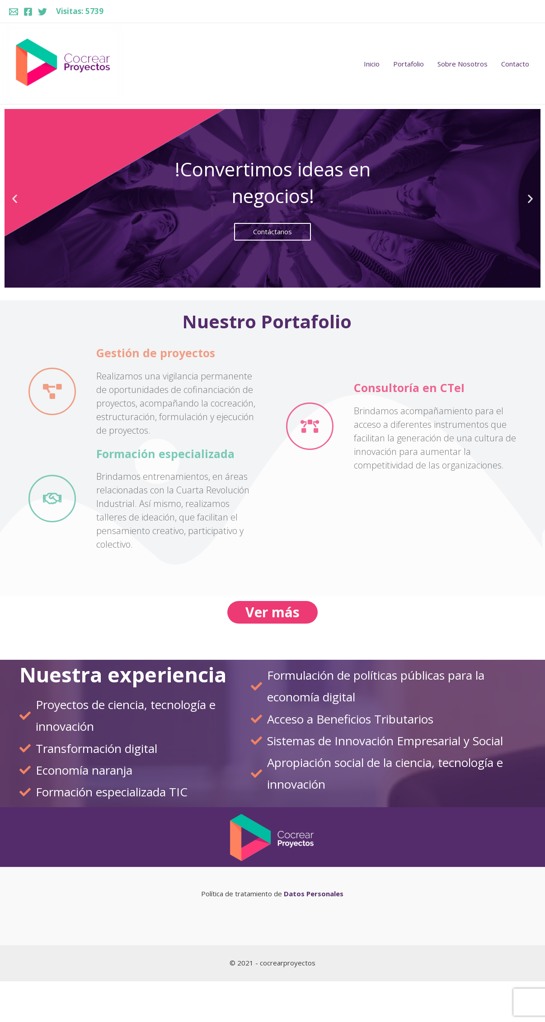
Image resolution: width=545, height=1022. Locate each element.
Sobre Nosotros (462, 63)
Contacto (515, 63)
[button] (268, 280)
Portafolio (408, 63)
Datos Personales (312, 893)
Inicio (372, 63)
